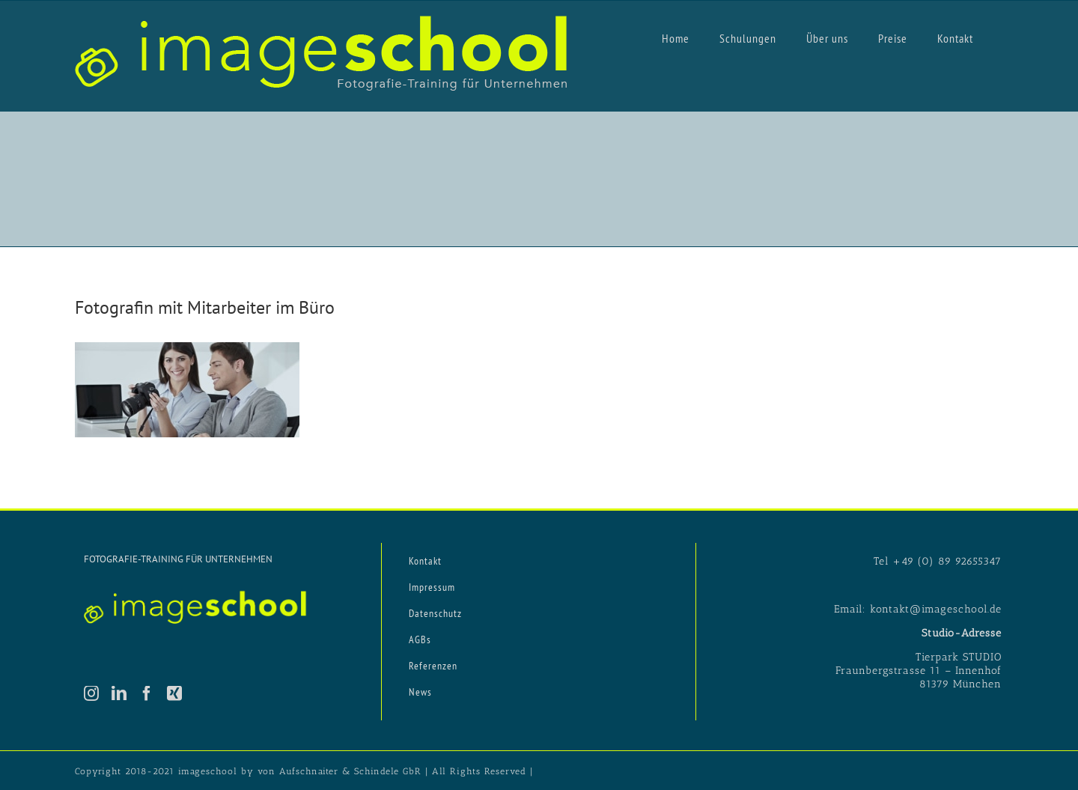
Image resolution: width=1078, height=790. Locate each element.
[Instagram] (92, 693)
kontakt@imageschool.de (936, 609)
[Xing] (175, 693)
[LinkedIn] (119, 693)
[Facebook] (147, 693)
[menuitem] (675, 37)
